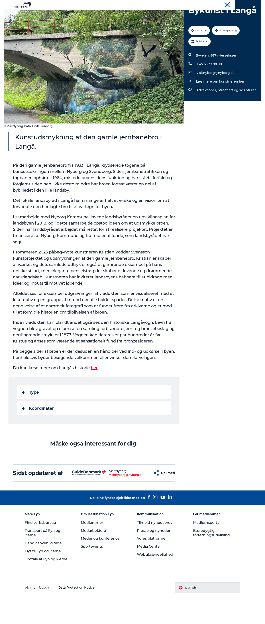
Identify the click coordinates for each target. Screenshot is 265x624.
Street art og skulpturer (237, 121)
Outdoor (93, 14)
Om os (223, 4)
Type (30, 413)
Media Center (149, 574)
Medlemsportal (205, 550)
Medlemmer (93, 550)
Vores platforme (151, 566)
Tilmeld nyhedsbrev (155, 550)
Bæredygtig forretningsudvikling (210, 560)
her (94, 389)
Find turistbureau (43, 550)
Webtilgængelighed (155, 582)
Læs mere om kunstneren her (220, 112)
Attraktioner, (207, 121)
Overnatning (148, 14)
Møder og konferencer (246, 4)
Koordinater (38, 429)
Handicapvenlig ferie (46, 571)
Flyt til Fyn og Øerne (45, 579)
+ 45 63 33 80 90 (209, 95)
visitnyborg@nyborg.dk (215, 103)
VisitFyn (209, 4)
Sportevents (93, 574)
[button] (138, 497)
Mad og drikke (119, 14)
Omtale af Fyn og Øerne (49, 587)
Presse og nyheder (154, 558)
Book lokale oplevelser (185, 14)
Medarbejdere (95, 558)
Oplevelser (70, 14)
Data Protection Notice (79, 615)
